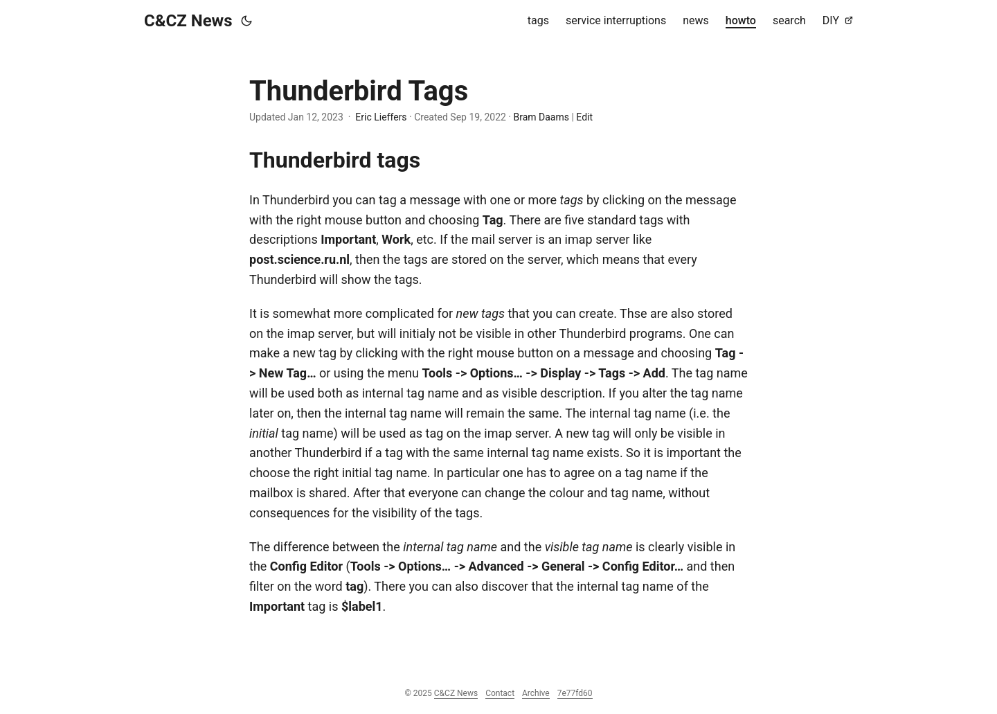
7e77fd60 (575, 693)
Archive (536, 693)
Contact (499, 693)
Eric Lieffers (380, 117)
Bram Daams (540, 117)
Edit (584, 117)
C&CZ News (188, 20)
